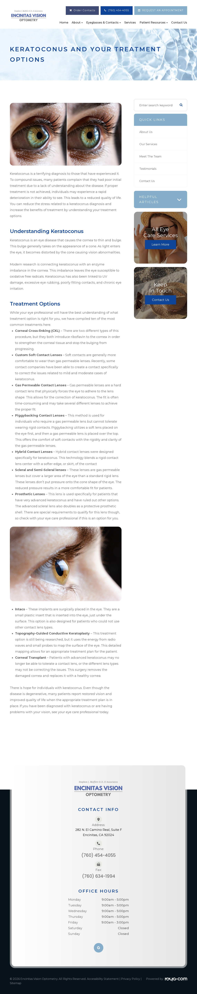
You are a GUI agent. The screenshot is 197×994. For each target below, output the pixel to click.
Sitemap (15, 983)
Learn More (160, 244)
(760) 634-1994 (98, 876)
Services (130, 22)
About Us (146, 132)
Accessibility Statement (103, 979)
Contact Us (179, 22)
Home (63, 22)
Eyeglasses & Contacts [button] (103, 22)
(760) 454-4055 (118, 10)
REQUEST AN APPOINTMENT (162, 10)
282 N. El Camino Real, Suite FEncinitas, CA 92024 (98, 832)
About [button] (77, 22)
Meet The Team (151, 156)
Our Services (148, 144)
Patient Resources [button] (154, 22)
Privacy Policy (130, 979)
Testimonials (149, 169)
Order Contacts (84, 10)
